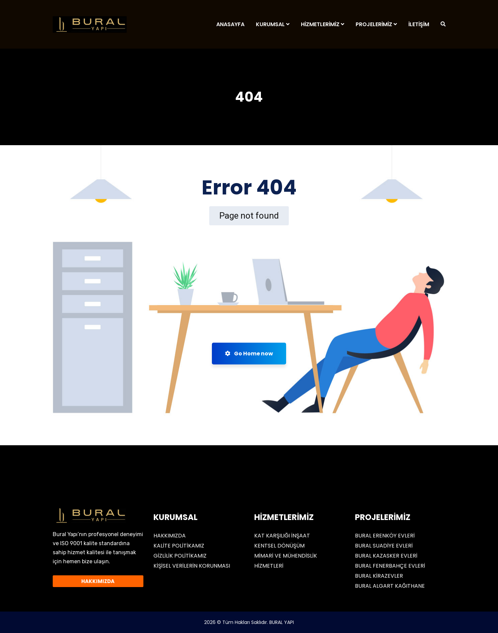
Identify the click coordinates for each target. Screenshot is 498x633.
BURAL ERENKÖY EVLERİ (385, 535)
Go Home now (249, 353)
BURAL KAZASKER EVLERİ (386, 556)
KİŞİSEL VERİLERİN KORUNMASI (191, 566)
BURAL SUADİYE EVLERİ (384, 546)
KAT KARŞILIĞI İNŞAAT (282, 535)
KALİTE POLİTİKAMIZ (178, 546)
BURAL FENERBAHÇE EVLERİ (390, 566)
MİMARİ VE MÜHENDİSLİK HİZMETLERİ (285, 561)
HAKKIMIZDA (169, 535)
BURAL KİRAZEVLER (379, 576)
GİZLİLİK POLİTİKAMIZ (180, 556)
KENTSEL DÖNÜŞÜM (279, 546)
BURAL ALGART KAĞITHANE (390, 586)
